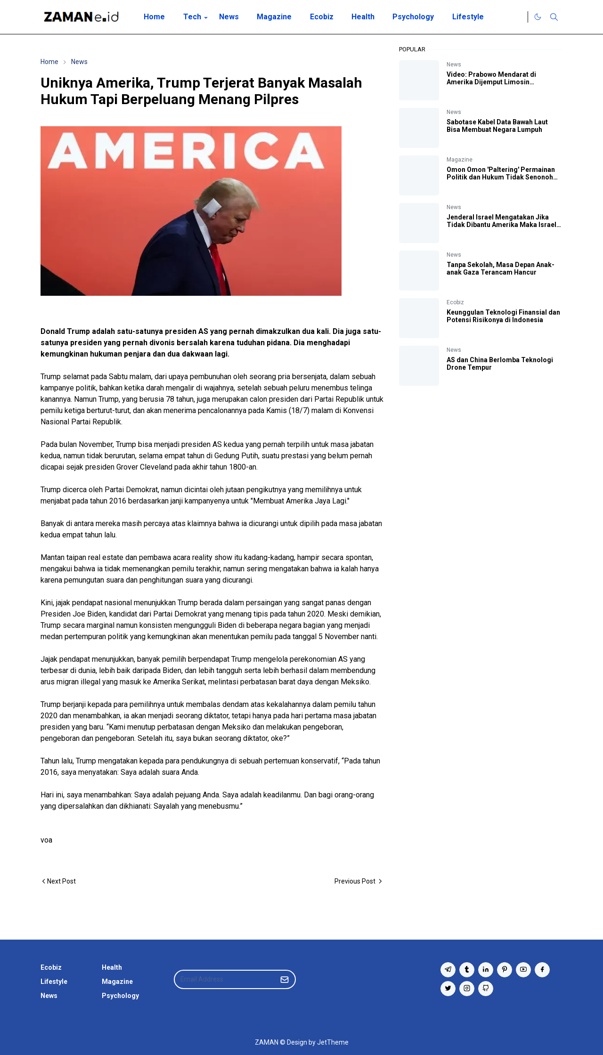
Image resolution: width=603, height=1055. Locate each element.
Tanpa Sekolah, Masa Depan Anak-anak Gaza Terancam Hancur (500, 268)
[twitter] (448, 988)
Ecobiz (455, 302)
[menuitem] (154, 17)
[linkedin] (485, 969)
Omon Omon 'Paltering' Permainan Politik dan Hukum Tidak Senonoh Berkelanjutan (501, 177)
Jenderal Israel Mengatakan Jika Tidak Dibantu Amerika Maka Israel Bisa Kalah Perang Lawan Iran (501, 224)
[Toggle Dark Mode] (538, 16)
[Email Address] (225, 979)
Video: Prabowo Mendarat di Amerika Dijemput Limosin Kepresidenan (491, 82)
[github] (485, 988)
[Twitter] (518, 17)
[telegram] (448, 969)
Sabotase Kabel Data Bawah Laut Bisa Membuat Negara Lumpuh (497, 125)
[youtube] (523, 969)
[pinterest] (504, 969)
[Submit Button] (284, 979)
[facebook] (542, 969)
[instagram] (466, 988)
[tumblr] (466, 969)
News (454, 64)
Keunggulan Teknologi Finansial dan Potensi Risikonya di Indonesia (503, 316)
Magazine (460, 159)
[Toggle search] (554, 16)
